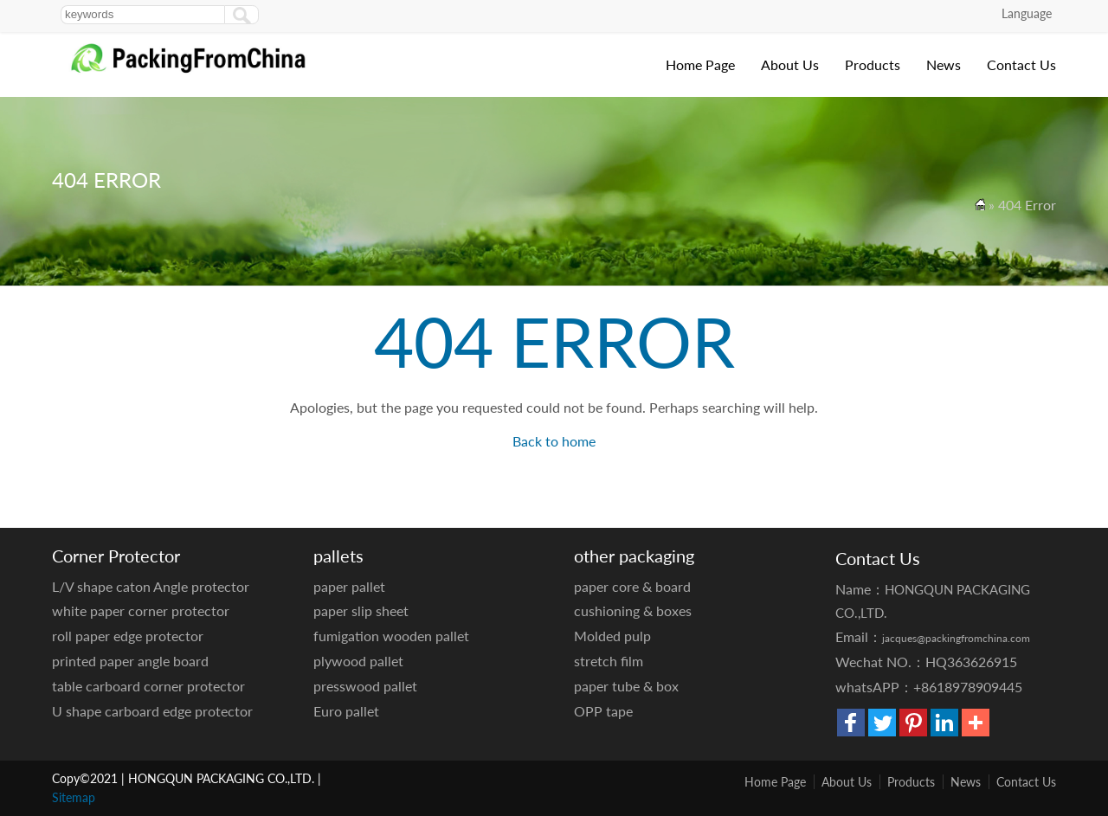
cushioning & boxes (633, 610)
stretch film (608, 660)
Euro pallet (346, 711)
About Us (790, 64)
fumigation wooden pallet (391, 635)
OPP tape (603, 711)
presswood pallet (365, 686)
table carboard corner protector (148, 686)
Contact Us (1021, 64)
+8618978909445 (967, 686)
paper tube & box (626, 686)
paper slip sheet (361, 610)
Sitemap (73, 797)
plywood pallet (358, 660)
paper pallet (349, 586)
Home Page (700, 64)
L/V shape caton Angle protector (150, 586)
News (943, 64)
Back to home (554, 441)
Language (1027, 13)
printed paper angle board (130, 660)
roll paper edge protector (127, 635)
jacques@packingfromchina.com (956, 638)
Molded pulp (612, 635)
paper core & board (632, 586)
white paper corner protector (140, 610)
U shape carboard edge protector (152, 711)
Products (872, 64)
